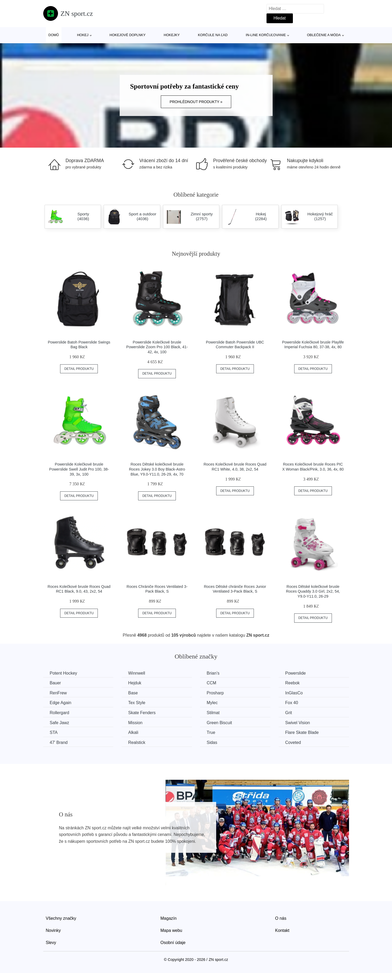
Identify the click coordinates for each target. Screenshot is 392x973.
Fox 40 (291, 702)
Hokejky (172, 35)
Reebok (292, 683)
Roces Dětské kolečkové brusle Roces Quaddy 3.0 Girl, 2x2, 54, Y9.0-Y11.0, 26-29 (313, 591)
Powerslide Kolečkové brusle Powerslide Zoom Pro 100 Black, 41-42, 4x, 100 (157, 347)
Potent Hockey (63, 673)
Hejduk (134, 683)
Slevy (51, 942)
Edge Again (60, 702)
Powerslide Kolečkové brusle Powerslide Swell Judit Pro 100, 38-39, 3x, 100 (79, 469)
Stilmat (213, 712)
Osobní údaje (173, 942)
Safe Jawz (59, 722)
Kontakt (282, 930)
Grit (288, 712)
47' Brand (59, 742)
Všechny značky (61, 918)
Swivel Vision (297, 722)
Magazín (169, 918)
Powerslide (295, 673)
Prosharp (215, 693)
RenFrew (58, 693)
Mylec (212, 702)
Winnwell (136, 673)
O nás (281, 918)
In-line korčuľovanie (266, 35)
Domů (54, 35)
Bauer (55, 683)
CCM (211, 683)
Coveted (293, 742)
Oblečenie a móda (324, 35)
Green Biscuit (219, 722)
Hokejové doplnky (128, 35)
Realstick (136, 742)
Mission (135, 722)
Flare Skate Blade (302, 732)
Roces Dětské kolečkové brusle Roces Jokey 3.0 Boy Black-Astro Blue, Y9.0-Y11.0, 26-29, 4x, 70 (157, 469)
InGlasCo (294, 693)
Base (133, 693)
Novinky (53, 930)
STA (54, 732)
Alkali (133, 732)
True (211, 732)
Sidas (212, 742)
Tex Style (136, 702)
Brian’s (213, 673)
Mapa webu (171, 930)
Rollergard (59, 712)
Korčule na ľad (213, 35)
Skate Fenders (142, 712)
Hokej (82, 35)
